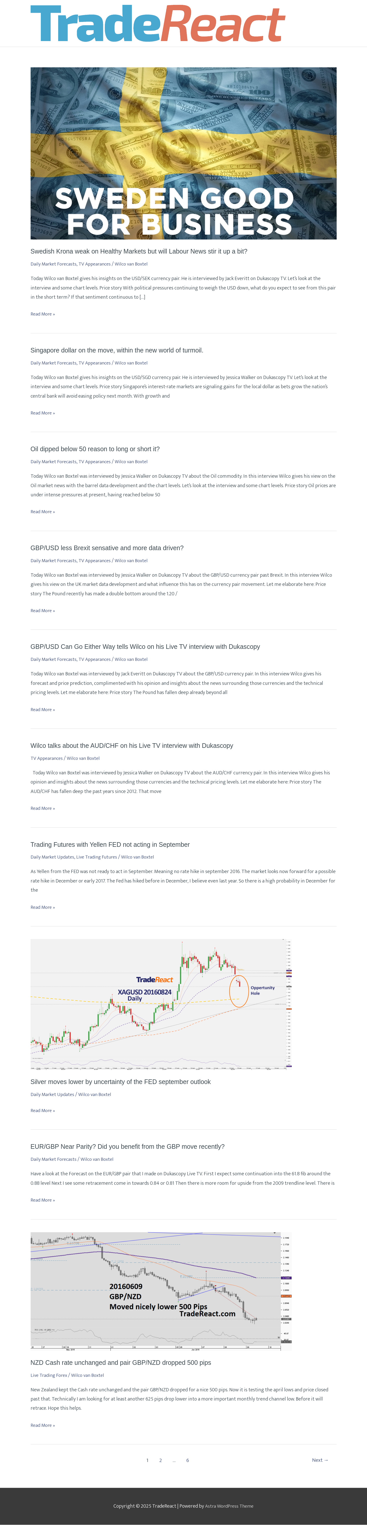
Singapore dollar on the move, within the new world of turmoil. (121, 351)
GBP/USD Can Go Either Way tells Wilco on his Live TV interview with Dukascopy (151, 647)
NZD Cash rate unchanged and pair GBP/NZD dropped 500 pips (125, 1363)
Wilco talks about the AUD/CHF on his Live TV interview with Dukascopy (137, 746)
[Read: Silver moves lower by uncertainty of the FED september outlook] (161, 1004)
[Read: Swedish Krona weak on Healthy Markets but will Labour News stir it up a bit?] (184, 153)
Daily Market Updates (53, 857)
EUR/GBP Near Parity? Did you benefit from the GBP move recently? (132, 1147)
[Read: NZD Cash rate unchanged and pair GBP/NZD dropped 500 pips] (161, 1291)
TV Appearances (98, 264)
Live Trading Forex (50, 1375)
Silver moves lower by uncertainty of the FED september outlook (125, 1082)
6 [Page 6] (187, 1460)
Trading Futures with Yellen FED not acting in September (114, 845)
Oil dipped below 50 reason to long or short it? (98, 449)
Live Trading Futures (99, 857)
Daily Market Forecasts (55, 264)
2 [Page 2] (160, 1460)
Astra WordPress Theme (229, 1506)
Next (319, 1460)
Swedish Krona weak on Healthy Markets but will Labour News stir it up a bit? (144, 252)
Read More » (43, 314)
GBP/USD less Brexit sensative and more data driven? (111, 548)
